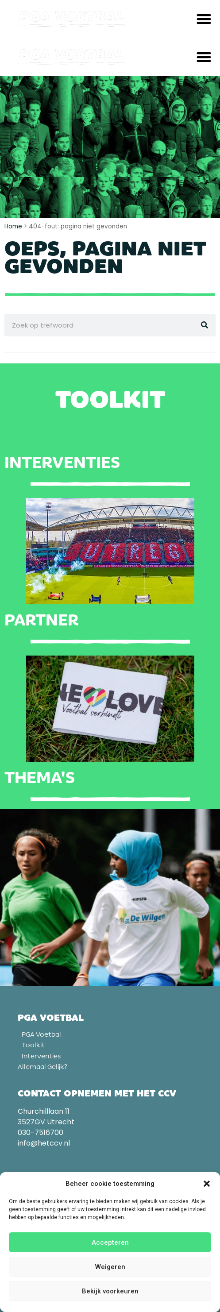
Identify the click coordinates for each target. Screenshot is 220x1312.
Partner (41, 620)
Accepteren (110, 1242)
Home (13, 226)
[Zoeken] (204, 325)
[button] (206, 1183)
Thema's (39, 778)
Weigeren (110, 1267)
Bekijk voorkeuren (110, 1291)
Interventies (62, 462)
